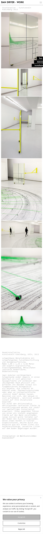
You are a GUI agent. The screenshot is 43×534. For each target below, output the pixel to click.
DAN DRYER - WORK (12, 2)
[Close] (40, 497)
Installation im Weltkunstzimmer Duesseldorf (19, 437)
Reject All (21, 529)
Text (40, 58)
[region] (21, 515)
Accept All (21, 517)
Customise (21, 523)
